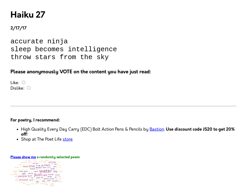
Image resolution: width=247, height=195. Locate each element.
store (68, 144)
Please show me (23, 162)
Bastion (157, 134)
